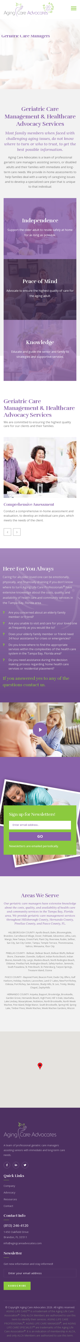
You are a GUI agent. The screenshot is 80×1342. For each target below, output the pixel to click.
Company (9, 1186)
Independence (40, 220)
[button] (40, 1066)
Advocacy (9, 1192)
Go (40, 836)
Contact (8, 1206)
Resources (10, 1199)
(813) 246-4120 (16, 1226)
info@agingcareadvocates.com (23, 1243)
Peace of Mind (40, 281)
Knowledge (40, 342)
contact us (34, 685)
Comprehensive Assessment (29, 504)
